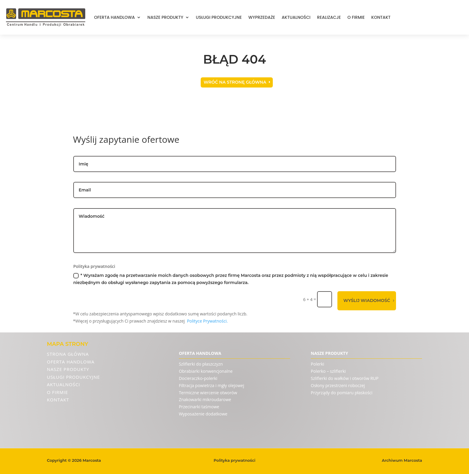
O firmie (356, 17)
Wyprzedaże (261, 17)
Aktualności (296, 17)
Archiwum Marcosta (402, 460)
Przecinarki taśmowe (199, 406)
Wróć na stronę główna (235, 82)
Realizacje (329, 17)
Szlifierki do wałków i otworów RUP (344, 378)
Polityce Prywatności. (207, 321)
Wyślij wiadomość (366, 300)
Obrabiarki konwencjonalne (206, 371)
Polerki (317, 364)
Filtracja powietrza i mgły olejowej (211, 385)
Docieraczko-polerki (198, 378)
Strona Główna (68, 354)
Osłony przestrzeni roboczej (338, 385)
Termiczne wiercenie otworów (208, 392)
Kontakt (380, 17)
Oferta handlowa (114, 17)
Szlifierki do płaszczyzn (201, 364)
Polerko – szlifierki (328, 371)
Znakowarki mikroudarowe (205, 399)
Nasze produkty (165, 17)
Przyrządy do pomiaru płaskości (341, 392)
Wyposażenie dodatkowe (203, 414)
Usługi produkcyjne (219, 17)
